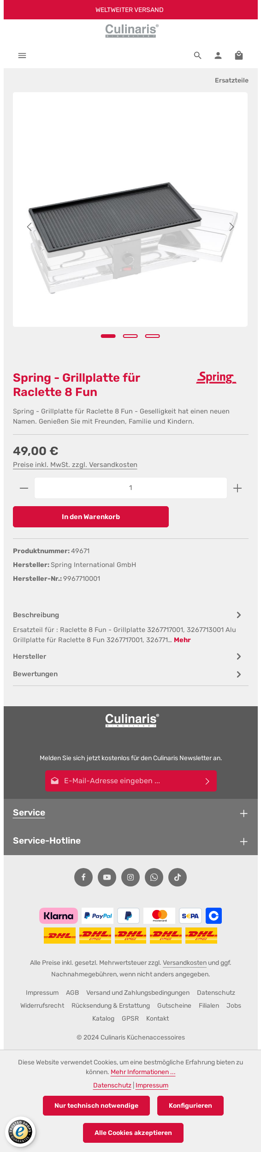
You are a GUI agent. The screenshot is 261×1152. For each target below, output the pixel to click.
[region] (131, 226)
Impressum (42, 993)
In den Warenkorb (91, 517)
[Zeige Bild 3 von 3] (152, 336)
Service (29, 812)
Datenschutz (216, 993)
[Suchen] (198, 55)
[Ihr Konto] (218, 55)
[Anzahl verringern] (24, 488)
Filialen (209, 1006)
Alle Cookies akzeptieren (133, 1133)
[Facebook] (83, 877)
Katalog (103, 1018)
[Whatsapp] (154, 877)
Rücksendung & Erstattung (110, 1006)
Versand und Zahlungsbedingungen (138, 993)
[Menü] (22, 55)
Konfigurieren (190, 1106)
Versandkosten (185, 963)
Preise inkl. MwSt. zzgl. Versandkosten (75, 465)
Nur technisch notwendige (96, 1106)
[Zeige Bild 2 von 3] (130, 336)
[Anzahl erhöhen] (238, 488)
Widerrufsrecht (42, 1006)
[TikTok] (177, 877)
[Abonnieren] (207, 781)
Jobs (233, 1006)
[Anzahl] (130, 488)
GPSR (130, 1018)
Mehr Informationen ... (143, 1072)
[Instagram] (130, 877)
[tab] (128, 627)
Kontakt (157, 1018)
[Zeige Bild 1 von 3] (108, 336)
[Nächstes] (231, 226)
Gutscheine (174, 1006)
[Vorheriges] (30, 226)
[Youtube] (107, 877)
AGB (72, 993)
